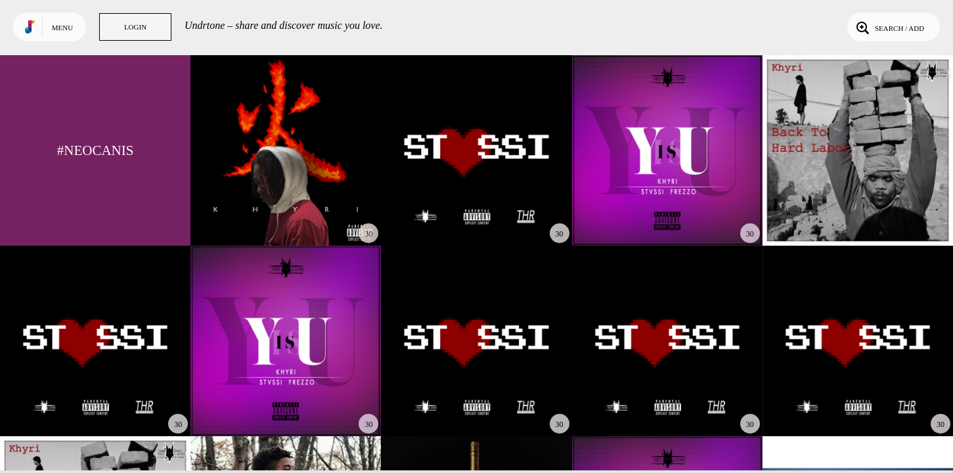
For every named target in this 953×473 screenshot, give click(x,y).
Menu (62, 28)
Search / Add (889, 27)
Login (135, 27)
